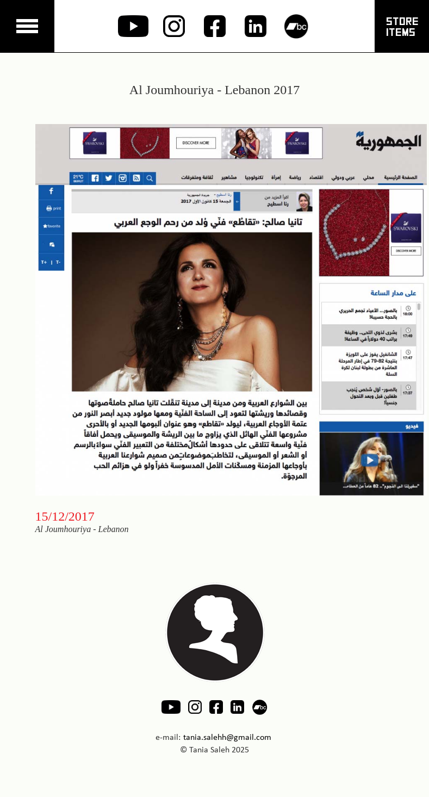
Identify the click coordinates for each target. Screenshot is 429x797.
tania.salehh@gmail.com (227, 737)
